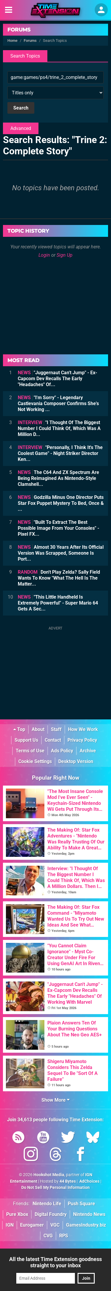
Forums (18, 30)
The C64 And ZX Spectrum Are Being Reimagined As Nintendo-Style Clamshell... (58, 478)
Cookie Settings (35, 761)
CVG (48, 1235)
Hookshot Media (48, 1174)
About (38, 729)
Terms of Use (30, 751)
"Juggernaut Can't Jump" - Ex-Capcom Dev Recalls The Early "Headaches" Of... (57, 378)
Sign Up (65, 255)
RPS (63, 1235)
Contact (53, 740)
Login (44, 255)
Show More (55, 1100)
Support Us (26, 740)
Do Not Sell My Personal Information (55, 1187)
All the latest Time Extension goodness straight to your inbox (55, 1262)
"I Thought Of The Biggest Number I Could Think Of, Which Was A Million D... (59, 428)
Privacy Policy (82, 740)
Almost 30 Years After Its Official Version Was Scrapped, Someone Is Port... (61, 553)
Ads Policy (62, 751)
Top (19, 729)
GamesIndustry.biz (86, 1225)
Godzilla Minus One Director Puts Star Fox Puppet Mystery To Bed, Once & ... (61, 503)
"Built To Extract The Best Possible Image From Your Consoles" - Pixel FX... (58, 528)
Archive (88, 751)
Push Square (81, 1203)
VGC (54, 1225)
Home (12, 40)
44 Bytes (67, 1181)
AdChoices (88, 1181)
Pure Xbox (17, 1214)
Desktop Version (75, 761)
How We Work (83, 729)
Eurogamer (32, 1225)
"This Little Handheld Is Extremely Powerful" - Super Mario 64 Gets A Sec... (58, 603)
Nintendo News (89, 1214)
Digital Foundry (51, 1214)
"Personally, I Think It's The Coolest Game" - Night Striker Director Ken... (60, 453)
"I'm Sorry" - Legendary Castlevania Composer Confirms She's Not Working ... (58, 403)
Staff (56, 729)
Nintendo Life (47, 1203)
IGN (10, 1225)
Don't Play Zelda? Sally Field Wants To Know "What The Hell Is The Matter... (59, 578)
